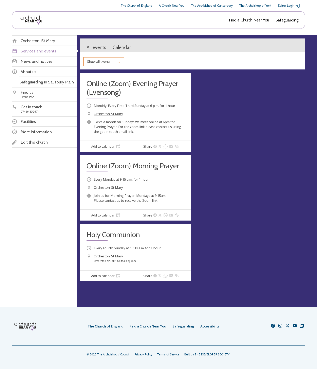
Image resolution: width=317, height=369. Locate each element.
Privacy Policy (143, 354)
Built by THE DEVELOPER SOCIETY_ (207, 354)
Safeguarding (287, 20)
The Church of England (136, 5)
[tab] (106, 146)
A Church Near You (171, 5)
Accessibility (210, 326)
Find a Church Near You (249, 20)
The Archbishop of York (255, 5)
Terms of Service (168, 354)
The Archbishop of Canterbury (212, 5)
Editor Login (289, 5)
